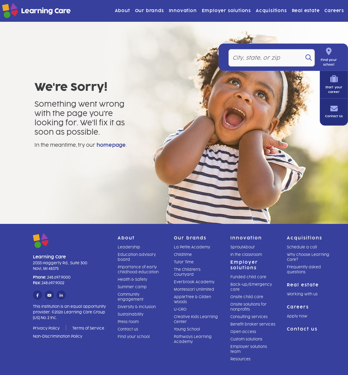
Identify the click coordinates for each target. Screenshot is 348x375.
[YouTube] (49, 295)
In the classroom (246, 254)
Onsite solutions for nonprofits (248, 307)
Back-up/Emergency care (251, 287)
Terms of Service (88, 328)
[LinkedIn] (61, 295)
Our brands (149, 10)
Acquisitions (271, 10)
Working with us (302, 294)
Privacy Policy (46, 328)
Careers (334, 10)
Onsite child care (246, 297)
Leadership (129, 247)
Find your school (134, 337)
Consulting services (249, 317)
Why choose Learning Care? (308, 257)
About (122, 10)
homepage (111, 145)
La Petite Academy (192, 247)
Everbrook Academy (194, 282)
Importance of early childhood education (138, 269)
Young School (187, 329)
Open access (243, 332)
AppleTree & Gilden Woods (192, 299)
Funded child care (248, 277)
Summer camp (132, 287)
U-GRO (180, 309)
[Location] (274, 48)
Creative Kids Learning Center (196, 319)
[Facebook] (37, 295)
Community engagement (130, 297)
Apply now (297, 316)
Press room (128, 322)
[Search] (314, 48)
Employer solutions (226, 10)
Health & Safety (132, 279)
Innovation (183, 10)
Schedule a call (302, 247)
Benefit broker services (252, 324)
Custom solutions (246, 339)
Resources (240, 359)
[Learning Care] (21, 11)
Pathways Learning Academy (193, 339)
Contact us (128, 329)
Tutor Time (184, 262)
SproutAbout (242, 247)
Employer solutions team (248, 349)
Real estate (306, 10)
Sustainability (130, 314)
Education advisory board (137, 257)
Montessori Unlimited (194, 289)
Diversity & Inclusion (137, 307)
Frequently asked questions (304, 269)
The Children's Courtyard (187, 272)
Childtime (183, 254)
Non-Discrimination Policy (57, 336)
